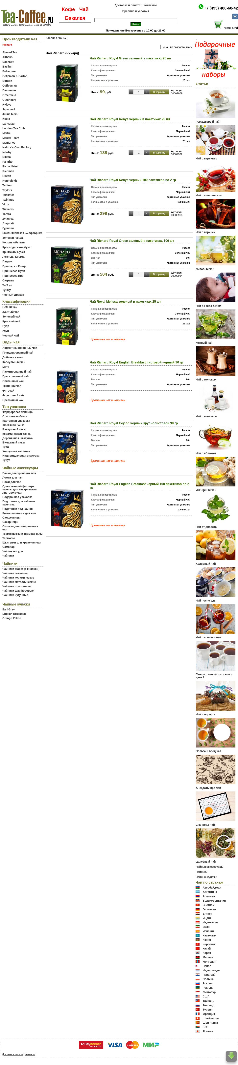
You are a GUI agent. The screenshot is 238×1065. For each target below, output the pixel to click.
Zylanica (7, 218)
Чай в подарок (206, 714)
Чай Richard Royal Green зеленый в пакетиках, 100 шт (132, 240)
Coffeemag (9, 85)
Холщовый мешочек (16, 451)
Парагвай (209, 974)
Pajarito (7, 161)
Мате (5, 366)
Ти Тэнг (7, 285)
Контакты (150, 5)
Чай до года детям (208, 305)
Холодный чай (206, 563)
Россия (208, 983)
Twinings (8, 199)
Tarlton (7, 185)
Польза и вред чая (208, 751)
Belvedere (9, 71)
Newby (6, 152)
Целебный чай (206, 861)
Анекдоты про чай (208, 787)
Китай (207, 948)
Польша (208, 979)
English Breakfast (14, 613)
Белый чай (9, 307)
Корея (207, 952)
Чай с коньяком (206, 416)
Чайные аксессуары (210, 866)
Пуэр (5, 326)
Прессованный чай (15, 376)
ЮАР (206, 1027)
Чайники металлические (19, 582)
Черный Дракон (13, 294)
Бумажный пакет (13, 442)
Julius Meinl (10, 114)
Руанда (208, 987)
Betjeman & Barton (14, 76)
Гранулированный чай (18, 352)
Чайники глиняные (15, 573)
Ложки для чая (12, 477)
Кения (207, 939)
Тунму (6, 290)
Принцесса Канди (14, 266)
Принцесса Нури (13, 271)
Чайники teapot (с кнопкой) (20, 568)
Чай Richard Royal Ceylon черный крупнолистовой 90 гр (134, 423)
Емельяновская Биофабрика (22, 233)
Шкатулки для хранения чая (21, 542)
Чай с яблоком (206, 453)
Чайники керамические (18, 577)
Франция (209, 1013)
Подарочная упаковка (17, 497)
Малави (208, 957)
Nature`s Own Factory (16, 147)
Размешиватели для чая (19, 513)
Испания (208, 931)
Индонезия (210, 922)
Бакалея (75, 18)
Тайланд (208, 1005)
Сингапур (209, 992)
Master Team (10, 137)
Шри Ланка (210, 1022)
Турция (208, 1009)
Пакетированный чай (17, 371)
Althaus (7, 57)
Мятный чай (204, 342)
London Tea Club (13, 128)
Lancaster (8, 123)
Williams (8, 209)
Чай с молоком (206, 379)
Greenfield (9, 95)
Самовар (8, 546)
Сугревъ (8, 280)
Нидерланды (212, 970)
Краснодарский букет (17, 247)
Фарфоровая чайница (17, 412)
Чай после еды (206, 600)
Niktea (6, 156)
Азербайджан (212, 887)
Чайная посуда (12, 551)
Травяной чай (11, 385)
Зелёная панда (12, 237)
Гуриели (8, 228)
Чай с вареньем (206, 158)
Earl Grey (8, 609)
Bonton (7, 80)
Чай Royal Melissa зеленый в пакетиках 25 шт (125, 301)
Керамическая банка (16, 433)
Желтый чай (10, 311)
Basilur (7, 66)
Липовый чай (205, 269)
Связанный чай (13, 381)
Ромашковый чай (208, 121)
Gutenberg (9, 99)
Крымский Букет (13, 252)
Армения (209, 896)
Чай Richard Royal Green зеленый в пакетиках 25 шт (130, 58)
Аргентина (210, 891)
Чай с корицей (205, 232)
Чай (83, 9)
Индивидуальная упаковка (20, 455)
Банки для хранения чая (19, 473)
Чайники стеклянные (16, 586)
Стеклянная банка (14, 416)
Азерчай (8, 223)
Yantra (6, 213)
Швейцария (211, 1018)
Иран (206, 926)
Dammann (9, 90)
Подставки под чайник (17, 508)
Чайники (8, 555)
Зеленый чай (11, 316)
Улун (5, 330)
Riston (6, 175)
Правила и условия (135, 11)
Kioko (6, 118)
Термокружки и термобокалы (22, 533)
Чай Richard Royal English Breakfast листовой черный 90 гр (136, 362)
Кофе (68, 9)
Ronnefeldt (9, 180)
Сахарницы (10, 521)
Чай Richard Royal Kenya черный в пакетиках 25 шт (130, 119)
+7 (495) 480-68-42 (221, 8)
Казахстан (210, 935)
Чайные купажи (206, 877)
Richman (8, 171)
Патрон (7, 261)
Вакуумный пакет (14, 429)
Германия (209, 909)
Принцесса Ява (12, 275)
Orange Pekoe (11, 618)
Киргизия (209, 944)
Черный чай (10, 335)
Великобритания (214, 900)
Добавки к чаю (12, 357)
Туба (5, 446)
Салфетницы (11, 517)
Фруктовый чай (13, 395)
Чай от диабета (206, 526)
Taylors (7, 190)
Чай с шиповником (209, 195)
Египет (207, 913)
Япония (208, 1031)
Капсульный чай (13, 362)
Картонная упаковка (16, 420)
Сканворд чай (205, 824)
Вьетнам (209, 905)
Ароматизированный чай (19, 347)
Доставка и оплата (127, 5)
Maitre (6, 133)
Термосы (8, 538)
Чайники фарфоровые (18, 590)
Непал (207, 966)
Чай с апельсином (208, 637)
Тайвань (208, 1000)
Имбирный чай (206, 490)
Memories (8, 142)
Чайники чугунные (15, 595)
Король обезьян (13, 242)
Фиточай (8, 390)
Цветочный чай (13, 400)
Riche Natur (10, 166)
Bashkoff (8, 61)
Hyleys (6, 104)
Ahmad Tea (9, 52)
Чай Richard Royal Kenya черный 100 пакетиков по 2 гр (133, 180)
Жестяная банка (13, 425)
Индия (207, 918)
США (206, 996)
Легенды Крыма (13, 256)
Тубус (6, 459)
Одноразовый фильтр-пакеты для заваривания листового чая (19, 489)
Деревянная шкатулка (17, 438)
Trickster (8, 194)
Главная (51, 38)
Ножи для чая (11, 481)
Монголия (209, 961)
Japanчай (8, 109)
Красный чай (11, 321)
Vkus (5, 204)
